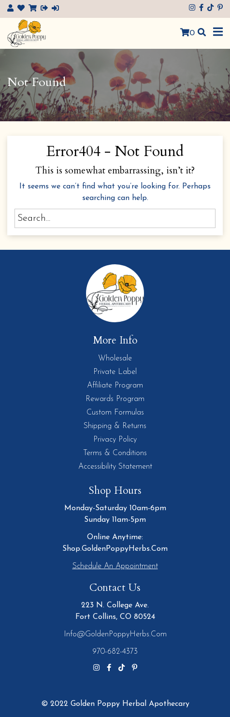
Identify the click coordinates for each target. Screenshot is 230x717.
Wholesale (115, 358)
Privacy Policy (115, 440)
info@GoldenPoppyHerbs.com (115, 634)
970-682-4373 (115, 652)
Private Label (115, 372)
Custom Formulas (115, 412)
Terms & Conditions (115, 453)
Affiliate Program (115, 385)
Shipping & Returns (115, 426)
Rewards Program (115, 399)
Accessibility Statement (115, 467)
